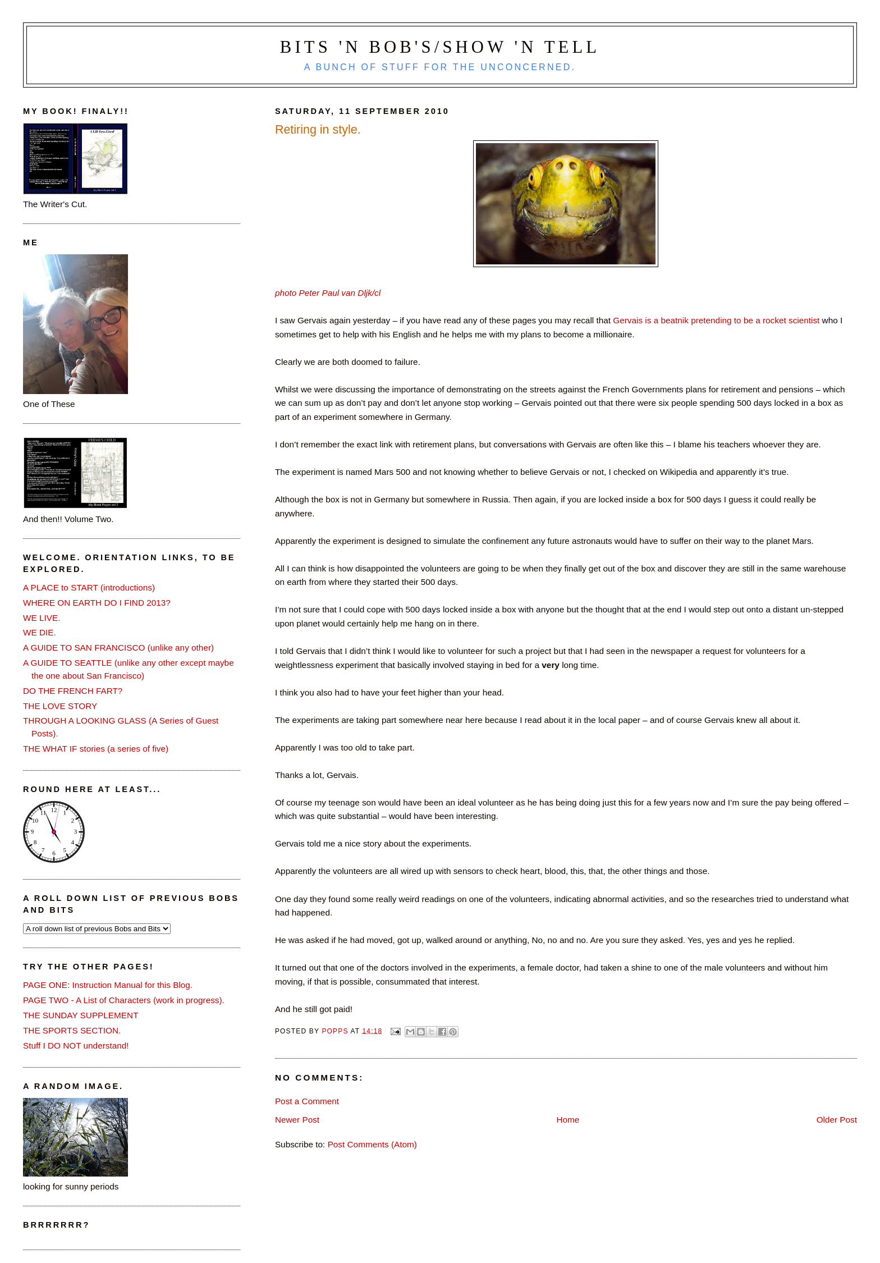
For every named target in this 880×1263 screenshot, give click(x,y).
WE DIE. (39, 632)
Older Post (837, 1119)
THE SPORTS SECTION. (72, 1030)
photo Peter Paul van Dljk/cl (328, 293)
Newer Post (297, 1119)
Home (567, 1119)
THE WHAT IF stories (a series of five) (95, 748)
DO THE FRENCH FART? (72, 690)
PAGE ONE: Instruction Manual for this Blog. (107, 985)
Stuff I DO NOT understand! (76, 1045)
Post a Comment (307, 1101)
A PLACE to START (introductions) (89, 587)
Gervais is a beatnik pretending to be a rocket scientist (716, 320)
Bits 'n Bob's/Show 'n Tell (440, 47)
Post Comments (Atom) (372, 1144)
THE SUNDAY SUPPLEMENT (81, 1015)
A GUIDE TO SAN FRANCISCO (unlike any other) (118, 647)
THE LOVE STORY (60, 706)
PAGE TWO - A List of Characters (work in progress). (123, 1000)
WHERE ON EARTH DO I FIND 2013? (97, 602)
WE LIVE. (41, 618)
